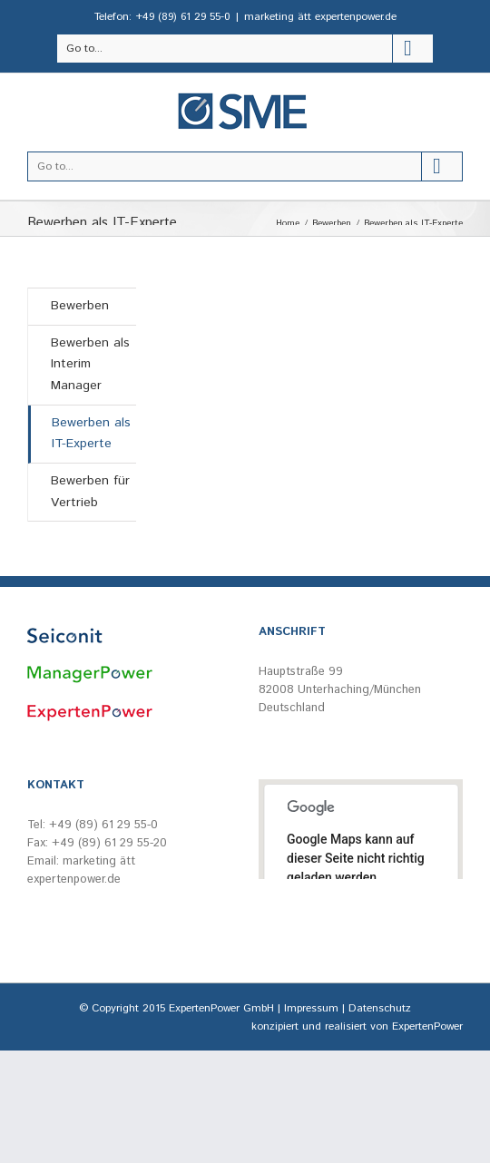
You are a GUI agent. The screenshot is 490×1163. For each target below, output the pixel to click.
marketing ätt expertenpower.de (320, 16)
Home (287, 223)
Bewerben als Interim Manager (90, 364)
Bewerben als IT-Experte (91, 434)
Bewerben (331, 223)
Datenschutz (379, 1008)
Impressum (311, 1008)
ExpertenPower (427, 1026)
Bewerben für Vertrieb (90, 492)
